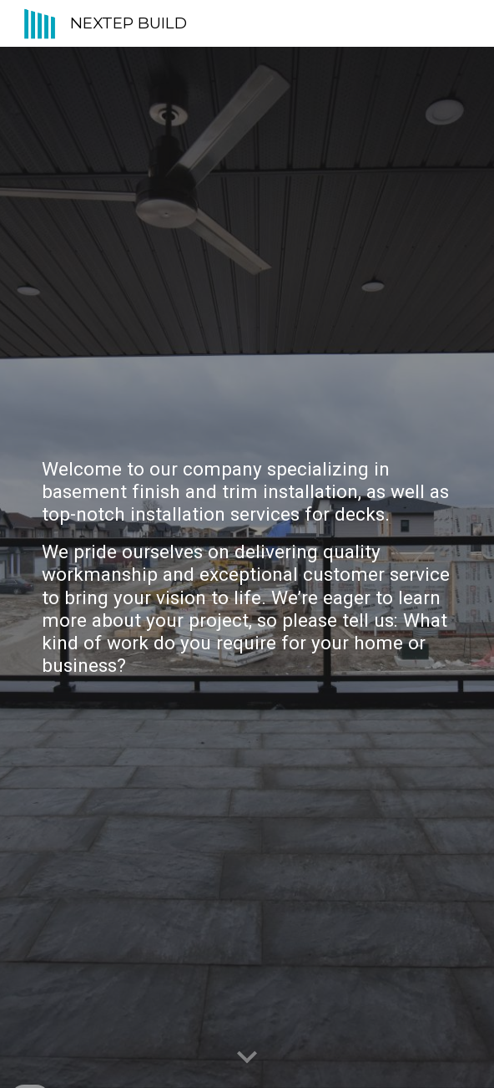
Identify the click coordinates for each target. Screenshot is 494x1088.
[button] (247, 1058)
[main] (246, 567)
